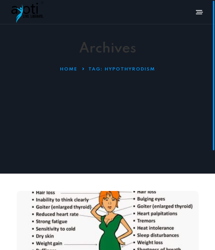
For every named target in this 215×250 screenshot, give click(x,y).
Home (68, 69)
